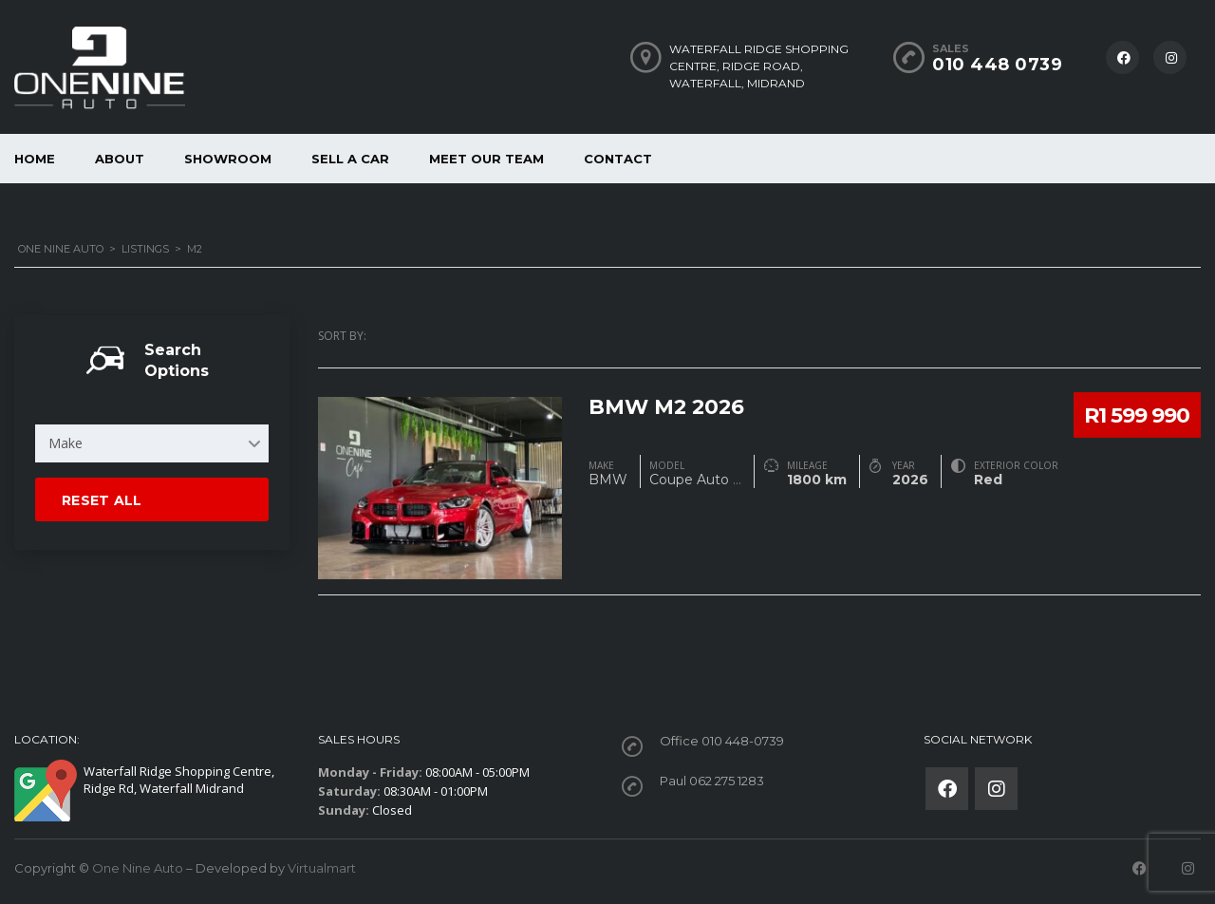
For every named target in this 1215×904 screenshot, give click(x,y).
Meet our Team (486, 158)
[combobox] (152, 443)
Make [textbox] (65, 443)
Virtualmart (322, 868)
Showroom (227, 158)
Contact (618, 158)
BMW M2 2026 (668, 405)
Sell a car (350, 158)
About (119, 158)
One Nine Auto (137, 868)
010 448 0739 (997, 64)
